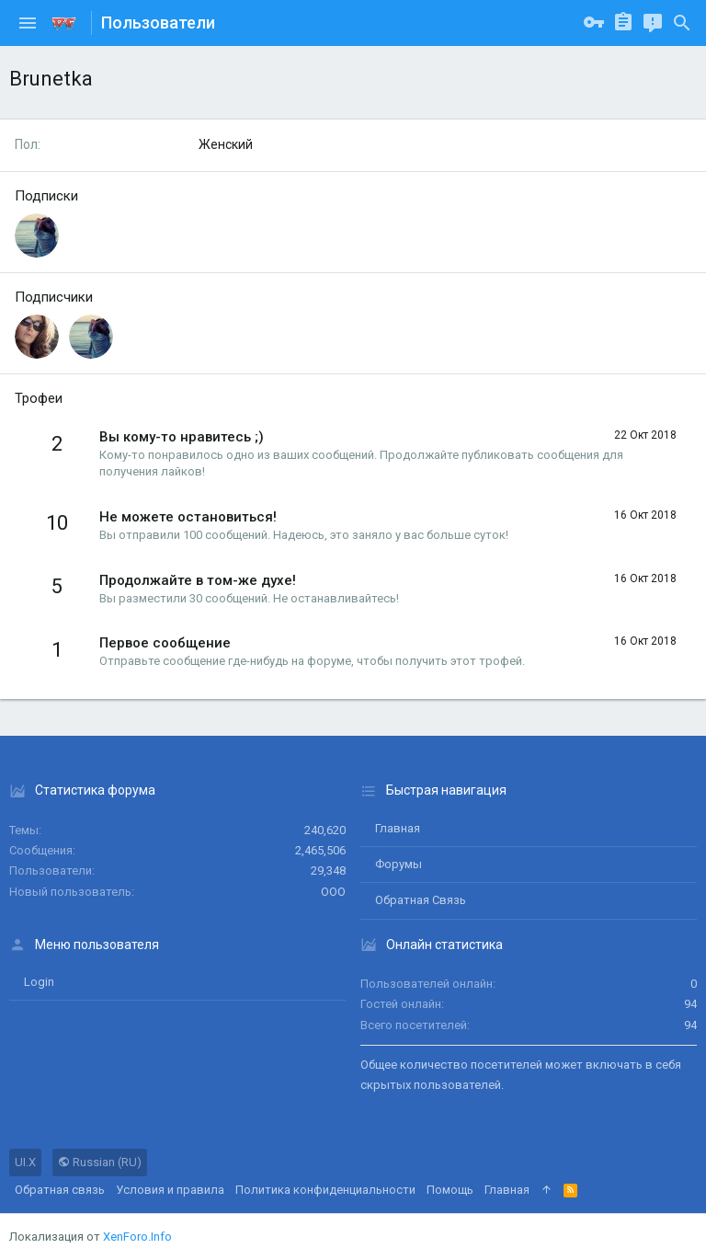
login (39, 982)
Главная (397, 828)
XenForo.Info (137, 1236)
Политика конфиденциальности (325, 1190)
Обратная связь (420, 900)
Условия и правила (170, 1190)
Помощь (450, 1190)
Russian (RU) (100, 1162)
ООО (333, 892)
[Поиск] (682, 23)
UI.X (25, 1162)
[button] (27, 23)
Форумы (398, 864)
